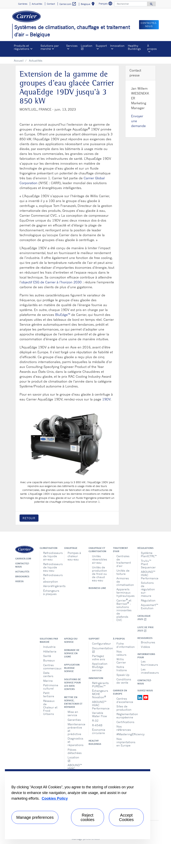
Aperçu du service (70, 640)
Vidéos (19, 581)
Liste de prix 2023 (145, 629)
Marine (48, 680)
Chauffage (70, 548)
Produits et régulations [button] (21, 47)
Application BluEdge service (72, 668)
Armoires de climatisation (123, 581)
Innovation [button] (117, 45)
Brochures (22, 576)
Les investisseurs (148, 671)
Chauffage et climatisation (97, 550)
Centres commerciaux (50, 666)
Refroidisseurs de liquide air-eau (50, 556)
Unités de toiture (122, 572)
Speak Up (122, 675)
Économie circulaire (98, 731)
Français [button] (106, 4)
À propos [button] (152, 47)
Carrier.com (23, 558)
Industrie (49, 646)
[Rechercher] (130, 3)
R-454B (97, 725)
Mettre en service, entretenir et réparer (73, 702)
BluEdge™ (62, 315)
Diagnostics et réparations (75, 742)
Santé (47, 656)
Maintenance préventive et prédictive (75, 729)
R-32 (95, 720)
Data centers (48, 674)
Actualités (22, 571)
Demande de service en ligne (71, 653)
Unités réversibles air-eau (99, 559)
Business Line (97, 588)
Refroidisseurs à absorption (50, 578)
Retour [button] (29, 518)
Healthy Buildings (134, 47)
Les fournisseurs (148, 663)
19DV (106, 399)
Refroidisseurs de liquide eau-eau (50, 567)
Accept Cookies (126, 817)
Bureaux (49, 660)
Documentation (99, 649)
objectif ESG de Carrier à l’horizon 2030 (51, 282)
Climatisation (48, 548)
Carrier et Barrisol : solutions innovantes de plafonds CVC (123, 610)
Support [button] (101, 45)
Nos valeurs (121, 653)
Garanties (74, 719)
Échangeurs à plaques (50, 592)
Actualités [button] (37, 3)
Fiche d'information (123, 645)
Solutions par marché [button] (50, 47)
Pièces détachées (75, 751)
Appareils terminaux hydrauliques (123, 592)
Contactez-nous (22, 565)
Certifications (123, 722)
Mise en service (73, 713)
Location (87, 47)
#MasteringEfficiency (123, 734)
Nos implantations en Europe (123, 742)
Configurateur (99, 643)
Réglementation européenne (123, 715)
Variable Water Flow (99, 714)
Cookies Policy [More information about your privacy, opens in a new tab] (55, 798)
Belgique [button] (88, 5)
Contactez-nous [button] (149, 25)
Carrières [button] (22, 3)
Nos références (123, 728)
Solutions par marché (49, 640)
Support (94, 638)
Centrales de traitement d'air (123, 561)
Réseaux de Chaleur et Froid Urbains (50, 707)
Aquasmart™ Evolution (148, 606)
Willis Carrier (121, 660)
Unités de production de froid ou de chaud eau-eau (99, 574)
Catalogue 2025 (144, 618)
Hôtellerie (49, 651)
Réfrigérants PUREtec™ (99, 684)
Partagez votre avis (98, 657)
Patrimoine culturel (50, 686)
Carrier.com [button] (67, 4)
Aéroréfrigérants (50, 586)
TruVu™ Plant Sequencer (148, 564)
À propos (119, 638)
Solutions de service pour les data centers (72, 684)
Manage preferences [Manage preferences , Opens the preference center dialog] (35, 817)
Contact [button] (51, 3)
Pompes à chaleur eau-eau (74, 556)
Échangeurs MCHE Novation (99, 694)
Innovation (96, 678)
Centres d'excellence (123, 700)
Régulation (148, 600)
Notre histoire (121, 668)
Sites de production (123, 708)
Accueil (19, 60)
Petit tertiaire (48, 694)
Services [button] (72, 45)
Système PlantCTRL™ (148, 554)
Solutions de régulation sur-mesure (148, 589)
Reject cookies (87, 817)
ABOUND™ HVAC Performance (148, 575)
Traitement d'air (120, 550)
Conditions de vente (123, 681)
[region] (77, 804)
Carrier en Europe (120, 692)
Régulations (145, 548)
